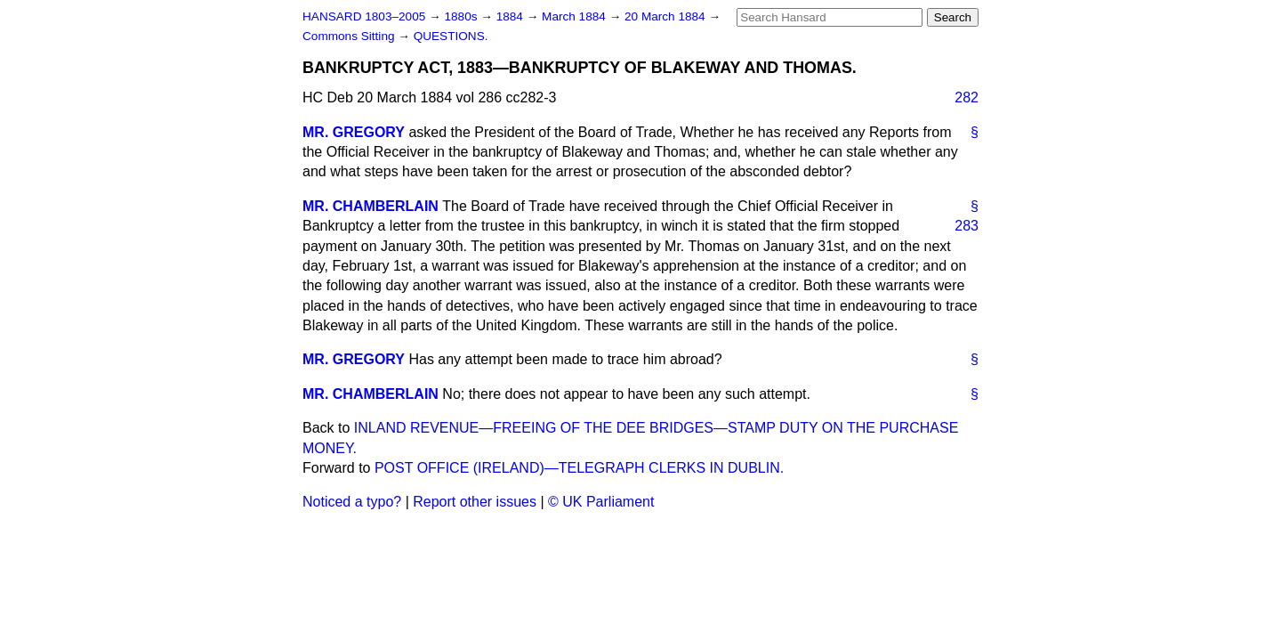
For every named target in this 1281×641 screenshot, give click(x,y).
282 (967, 97)
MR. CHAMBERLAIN (370, 206)
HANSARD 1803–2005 (363, 16)
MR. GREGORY (353, 132)
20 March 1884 (666, 16)
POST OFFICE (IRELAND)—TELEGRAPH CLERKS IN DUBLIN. (579, 467)
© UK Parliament (601, 501)
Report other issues (474, 501)
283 (967, 225)
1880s (462, 16)
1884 (511, 16)
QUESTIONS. (451, 36)
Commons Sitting (350, 36)
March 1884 (575, 16)
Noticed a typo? (351, 501)
